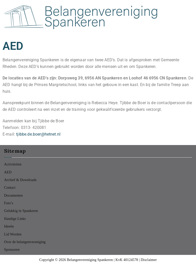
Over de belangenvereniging (25, 242)
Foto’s (8, 203)
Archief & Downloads (20, 180)
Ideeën (9, 226)
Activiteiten (12, 164)
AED (7, 172)
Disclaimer (149, 260)
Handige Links (15, 219)
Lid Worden (12, 234)
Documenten (13, 195)
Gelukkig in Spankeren (21, 211)
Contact (10, 187)
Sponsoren (12, 250)
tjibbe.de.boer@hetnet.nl (38, 134)
